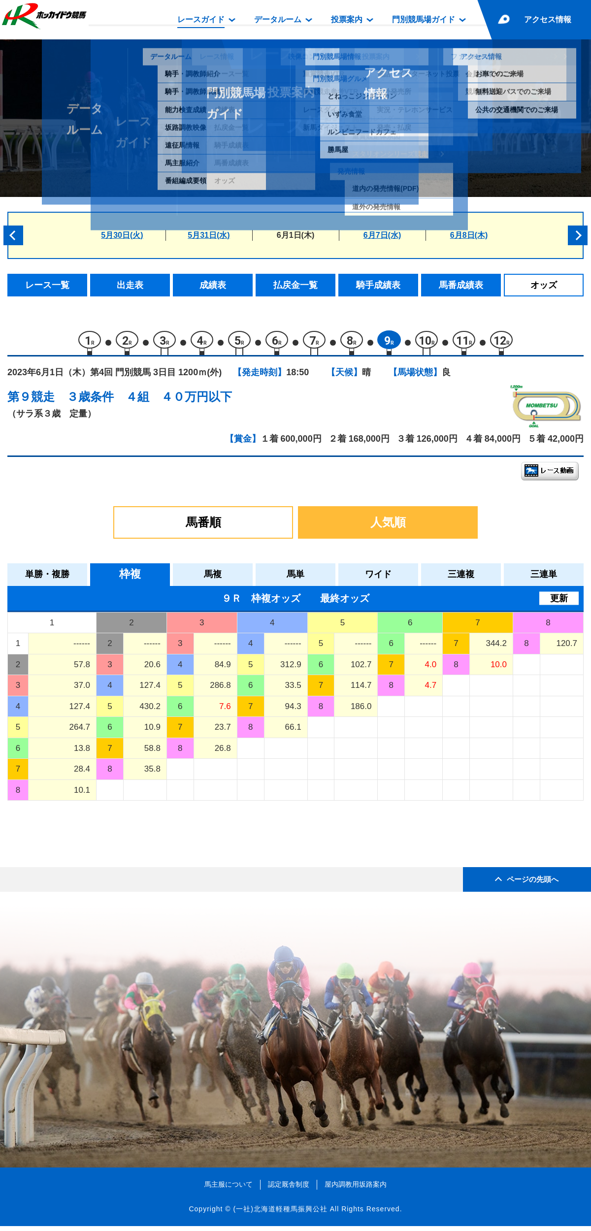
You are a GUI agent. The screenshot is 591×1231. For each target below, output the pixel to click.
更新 (559, 603)
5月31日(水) (209, 235)
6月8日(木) (469, 235)
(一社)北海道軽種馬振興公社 (280, 1213)
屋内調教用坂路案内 (356, 1189)
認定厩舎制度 (288, 1189)
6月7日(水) (382, 235)
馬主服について (228, 1189)
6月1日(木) (295, 235)
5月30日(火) (122, 235)
